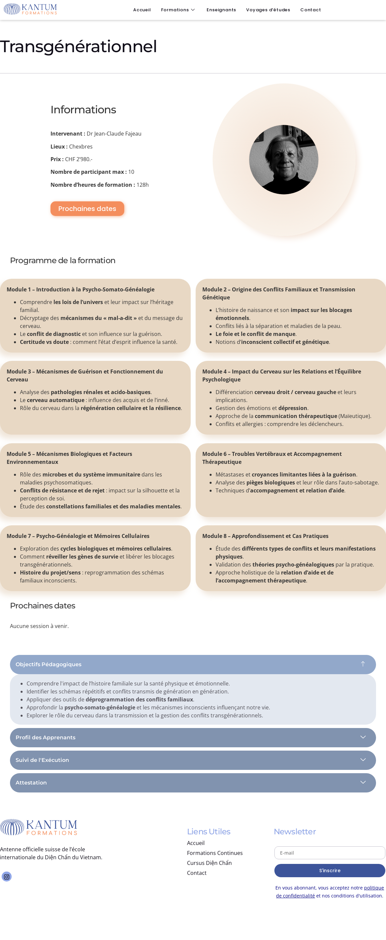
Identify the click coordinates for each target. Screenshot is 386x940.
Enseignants (221, 10)
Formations (178, 10)
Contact (310, 10)
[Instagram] (7, 877)
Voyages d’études (268, 10)
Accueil (142, 10)
